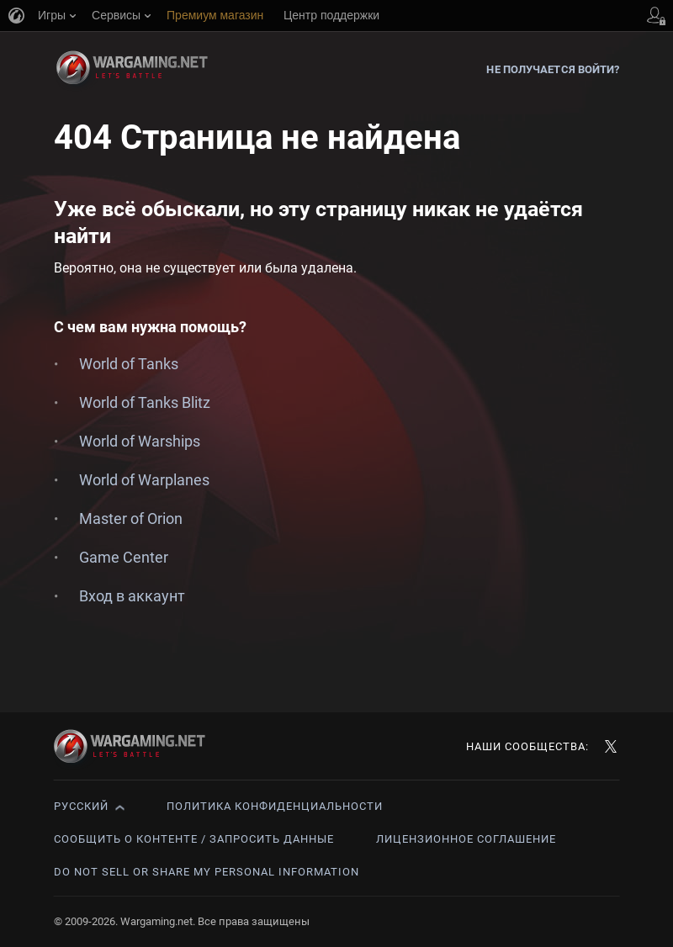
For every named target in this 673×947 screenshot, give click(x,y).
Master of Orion (131, 518)
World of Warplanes (144, 480)
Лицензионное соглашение (466, 839)
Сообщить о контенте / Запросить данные (194, 839)
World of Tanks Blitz (144, 402)
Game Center (123, 557)
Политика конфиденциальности (275, 806)
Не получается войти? (552, 69)
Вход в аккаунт (132, 596)
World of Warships (139, 441)
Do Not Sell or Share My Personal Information (206, 871)
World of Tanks (128, 364)
